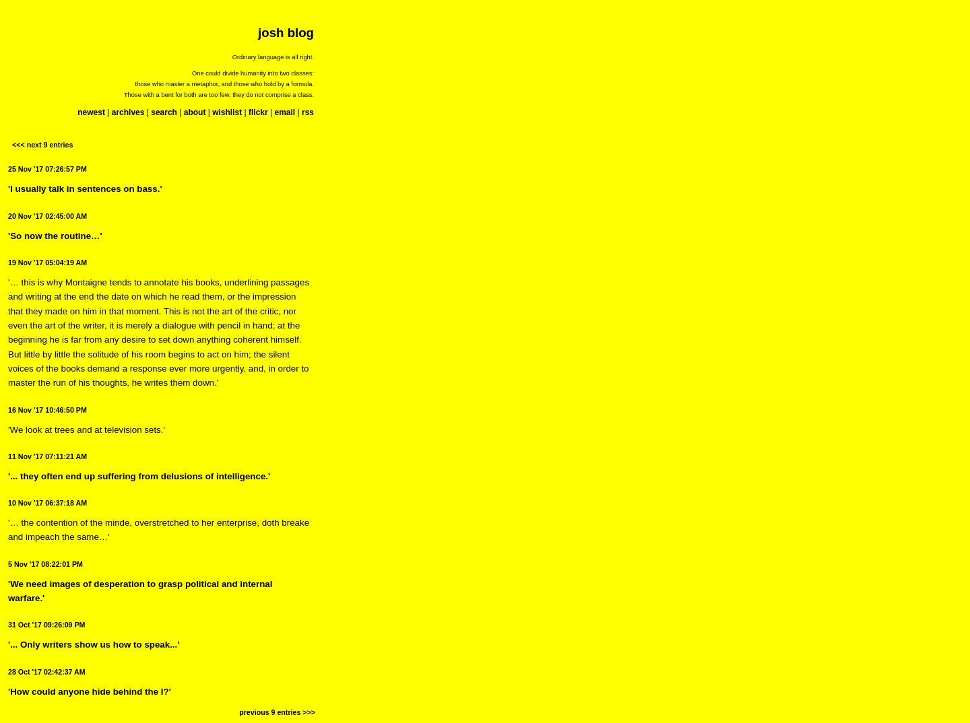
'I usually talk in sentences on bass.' (85, 189)
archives (128, 112)
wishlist (227, 112)
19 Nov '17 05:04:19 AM (47, 263)
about (195, 112)
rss (308, 112)
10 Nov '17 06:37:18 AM (47, 503)
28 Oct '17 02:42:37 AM (47, 672)
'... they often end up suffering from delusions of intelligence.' (139, 476)
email (284, 112)
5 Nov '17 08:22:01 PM (45, 564)
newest (91, 112)
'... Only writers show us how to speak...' (93, 645)
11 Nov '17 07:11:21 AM (47, 456)
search (164, 112)
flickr (258, 112)
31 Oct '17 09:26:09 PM (47, 625)
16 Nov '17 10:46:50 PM (47, 410)
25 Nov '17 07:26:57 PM (47, 169)
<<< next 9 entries (42, 145)
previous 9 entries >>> (277, 712)
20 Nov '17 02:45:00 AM (47, 216)
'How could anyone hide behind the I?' (89, 692)
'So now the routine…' (55, 236)
